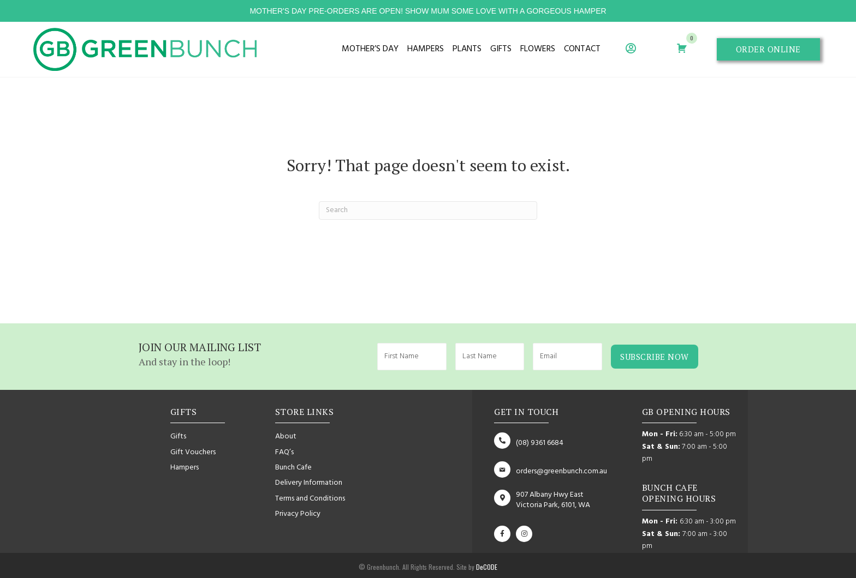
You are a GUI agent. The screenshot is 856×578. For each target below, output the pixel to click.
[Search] (428, 210)
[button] (768, 49)
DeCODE (485, 564)
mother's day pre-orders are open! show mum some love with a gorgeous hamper (427, 11)
